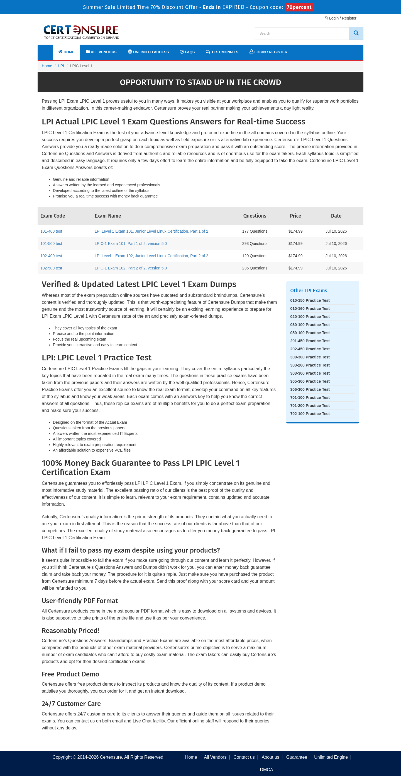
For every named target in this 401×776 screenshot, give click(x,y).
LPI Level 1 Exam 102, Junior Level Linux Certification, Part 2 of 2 (151, 256)
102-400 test (51, 256)
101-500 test (51, 243)
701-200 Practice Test (310, 405)
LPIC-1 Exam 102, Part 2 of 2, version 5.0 (131, 268)
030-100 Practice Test (310, 324)
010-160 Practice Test (310, 308)
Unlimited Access (148, 51)
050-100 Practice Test (310, 333)
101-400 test (51, 231)
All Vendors (101, 51)
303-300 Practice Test (310, 373)
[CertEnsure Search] (356, 33)
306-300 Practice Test (310, 389)
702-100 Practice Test (310, 413)
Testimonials (222, 51)
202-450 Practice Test (310, 349)
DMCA (266, 769)
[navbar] (49, 49)
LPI (61, 66)
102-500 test (51, 268)
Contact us (244, 757)
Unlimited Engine (331, 757)
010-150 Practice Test (310, 300)
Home (66, 51)
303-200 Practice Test (310, 365)
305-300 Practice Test (310, 381)
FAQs (187, 51)
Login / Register (340, 18)
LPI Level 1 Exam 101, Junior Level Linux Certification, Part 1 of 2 (151, 231)
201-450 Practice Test (310, 341)
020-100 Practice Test (310, 316)
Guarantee (296, 757)
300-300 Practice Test (310, 357)
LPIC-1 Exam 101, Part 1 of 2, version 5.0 (131, 243)
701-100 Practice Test (310, 397)
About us (270, 757)
